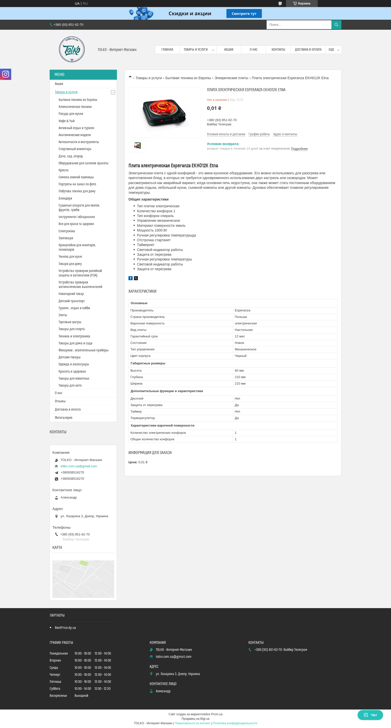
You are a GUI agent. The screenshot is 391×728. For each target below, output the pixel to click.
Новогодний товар (71, 294)
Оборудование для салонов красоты (83, 163)
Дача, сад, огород (71, 156)
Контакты (278, 50)
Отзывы (60, 401)
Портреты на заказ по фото (77, 184)
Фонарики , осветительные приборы (83, 350)
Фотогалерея (63, 418)
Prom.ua (216, 714)
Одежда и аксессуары (74, 364)
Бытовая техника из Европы (188, 78)
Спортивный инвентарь (75, 149)
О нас (254, 50)
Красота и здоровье (72, 372)
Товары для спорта (72, 329)
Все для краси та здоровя (76, 224)
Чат (370, 715)
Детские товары (70, 357)
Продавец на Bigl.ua (195, 719)
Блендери (65, 199)
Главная (167, 50)
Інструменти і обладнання (77, 217)
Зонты (63, 315)
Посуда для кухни (71, 114)
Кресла (64, 170)
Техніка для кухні (70, 257)
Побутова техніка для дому (77, 191)
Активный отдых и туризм (76, 128)
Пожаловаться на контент (192, 723)
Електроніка (67, 231)
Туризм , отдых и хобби (74, 308)
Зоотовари (66, 238)
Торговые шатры (70, 322)
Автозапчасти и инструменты (79, 142)
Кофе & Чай (67, 121)
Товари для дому (70, 264)
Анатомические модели (75, 135)
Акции (228, 50)
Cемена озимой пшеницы (76, 177)
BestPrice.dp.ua (65, 628)
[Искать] (336, 24)
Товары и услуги (196, 50)
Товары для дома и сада (76, 343)
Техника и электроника (74, 336)
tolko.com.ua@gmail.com (79, 466)
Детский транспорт (72, 301)
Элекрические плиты (231, 78)
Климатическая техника (75, 107)
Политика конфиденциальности (235, 723)
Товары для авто (70, 386)
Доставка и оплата (308, 50)
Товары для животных (74, 379)
